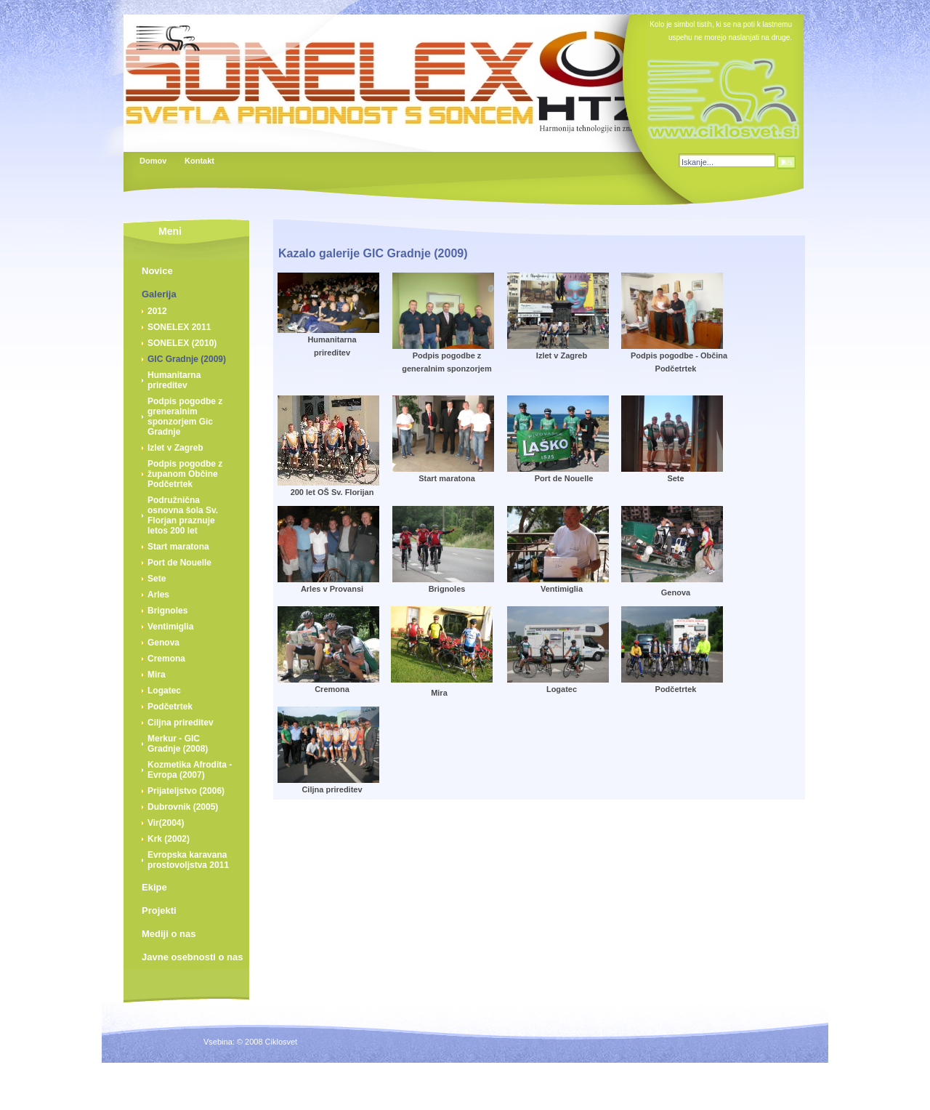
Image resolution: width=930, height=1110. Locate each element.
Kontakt (199, 160)
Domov (153, 160)
